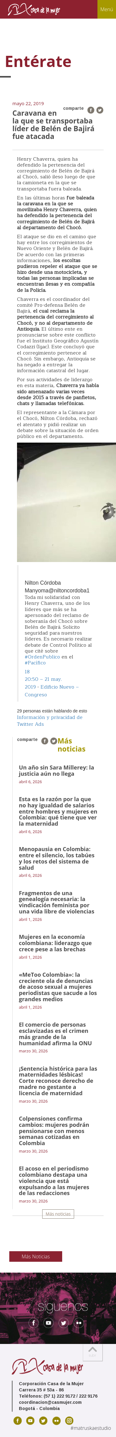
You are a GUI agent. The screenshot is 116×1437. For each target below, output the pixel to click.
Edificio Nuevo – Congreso (52, 691)
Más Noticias (36, 1256)
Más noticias (58, 1214)
